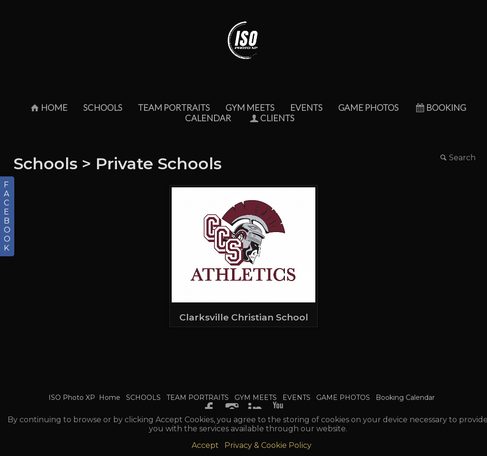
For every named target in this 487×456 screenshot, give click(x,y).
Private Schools (159, 164)
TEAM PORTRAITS (174, 107)
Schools (45, 164)
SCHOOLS (102, 107)
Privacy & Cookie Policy (268, 445)
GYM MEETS (249, 107)
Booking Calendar (405, 397)
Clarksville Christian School (243, 317)
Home (48, 107)
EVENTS (306, 107)
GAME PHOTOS (368, 107)
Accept (205, 445)
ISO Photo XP (72, 397)
